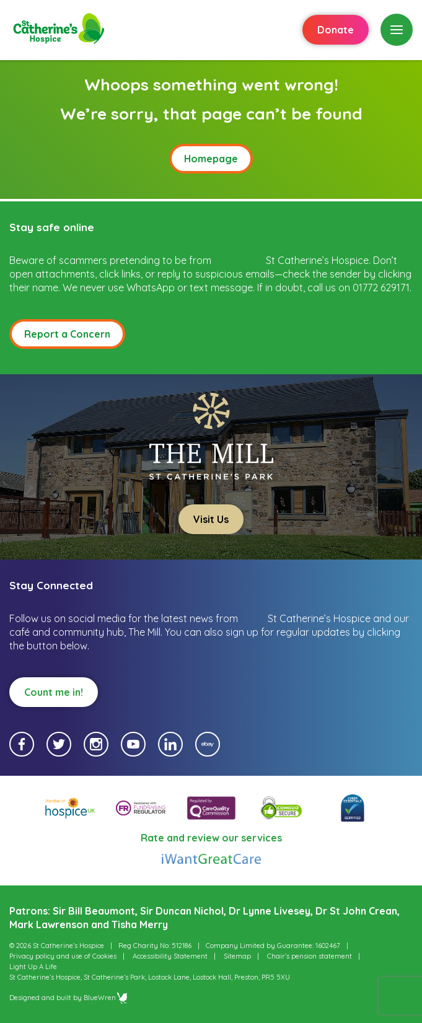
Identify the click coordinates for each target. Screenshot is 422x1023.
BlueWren (106, 997)
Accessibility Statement (170, 956)
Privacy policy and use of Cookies (62, 956)
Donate (335, 30)
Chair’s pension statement (309, 956)
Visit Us (211, 519)
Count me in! (53, 692)
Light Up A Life (33, 966)
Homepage (211, 158)
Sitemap (237, 956)
